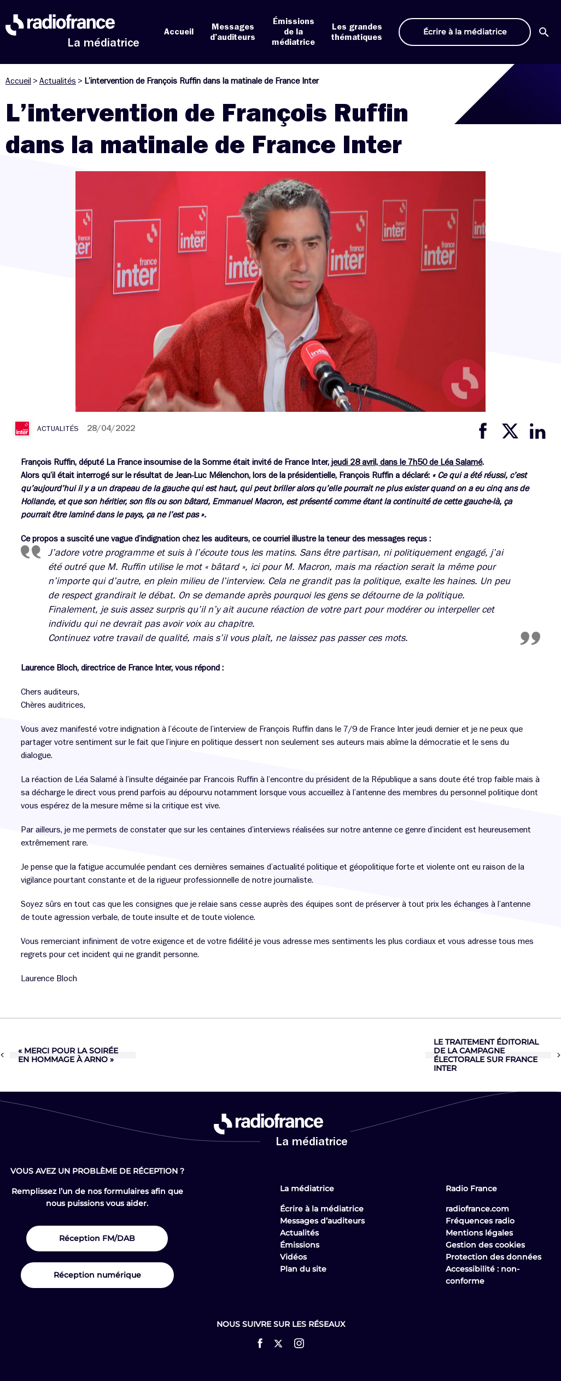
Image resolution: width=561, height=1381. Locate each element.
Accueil (179, 31)
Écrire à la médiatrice (322, 1209)
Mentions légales (479, 1233)
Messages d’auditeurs (322, 1221)
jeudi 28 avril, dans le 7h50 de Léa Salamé (406, 462)
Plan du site (303, 1269)
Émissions (299, 1245)
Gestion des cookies (485, 1245)
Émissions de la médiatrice (293, 31)
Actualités (57, 81)
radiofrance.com (477, 1209)
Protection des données (493, 1257)
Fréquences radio (480, 1221)
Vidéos (293, 1257)
